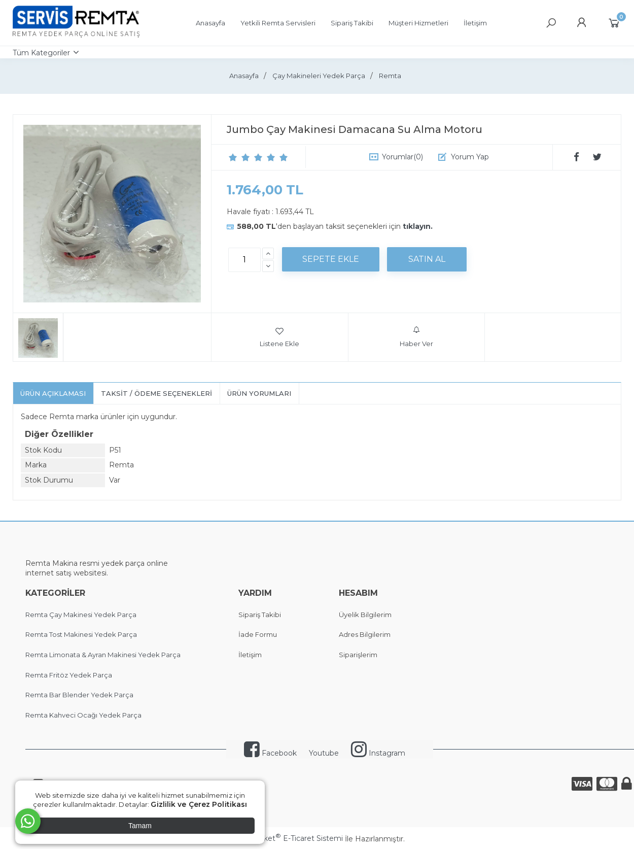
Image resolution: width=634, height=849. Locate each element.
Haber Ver (416, 337)
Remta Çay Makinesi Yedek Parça (80, 614)
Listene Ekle (279, 337)
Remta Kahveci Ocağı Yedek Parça (83, 715)
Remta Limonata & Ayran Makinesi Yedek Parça (103, 655)
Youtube (324, 753)
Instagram (378, 753)
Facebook (270, 753)
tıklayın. (418, 226)
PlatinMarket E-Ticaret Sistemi (286, 838)
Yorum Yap (470, 156)
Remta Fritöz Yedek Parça (68, 675)
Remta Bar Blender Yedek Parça (79, 695)
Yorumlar (402, 156)
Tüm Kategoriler (41, 52)
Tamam (140, 826)
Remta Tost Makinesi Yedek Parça (81, 634)
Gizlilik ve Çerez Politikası (199, 804)
